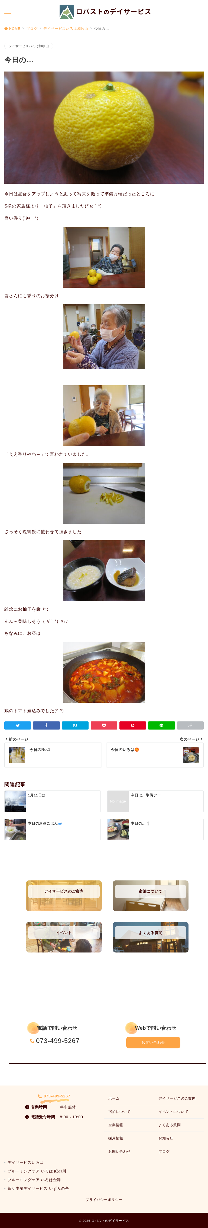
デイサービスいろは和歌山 (29, 46)
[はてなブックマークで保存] (75, 725)
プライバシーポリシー (104, 1200)
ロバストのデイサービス (110, 1220)
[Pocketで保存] (104, 725)
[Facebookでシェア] (46, 725)
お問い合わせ (153, 1042)
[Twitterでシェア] (17, 725)
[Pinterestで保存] (132, 725)
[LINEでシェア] (161, 725)
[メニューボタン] (8, 12)
